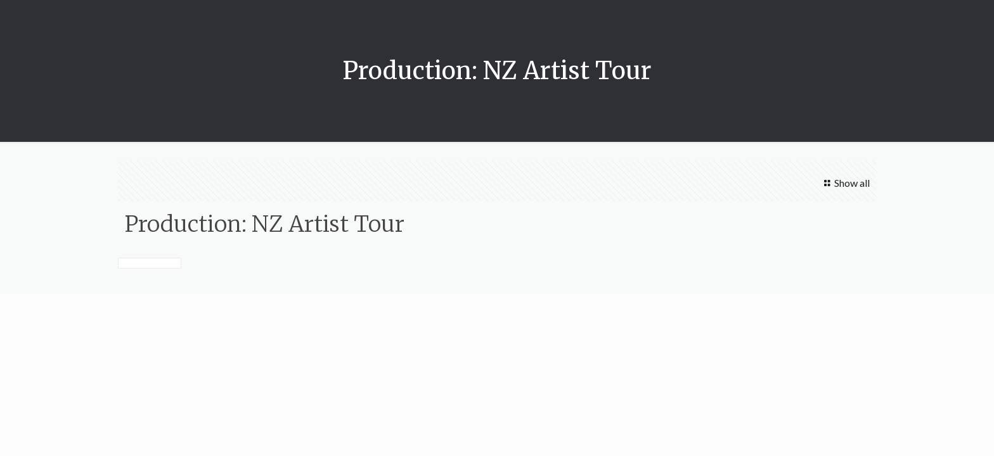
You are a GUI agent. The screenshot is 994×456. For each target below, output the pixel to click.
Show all (844, 183)
